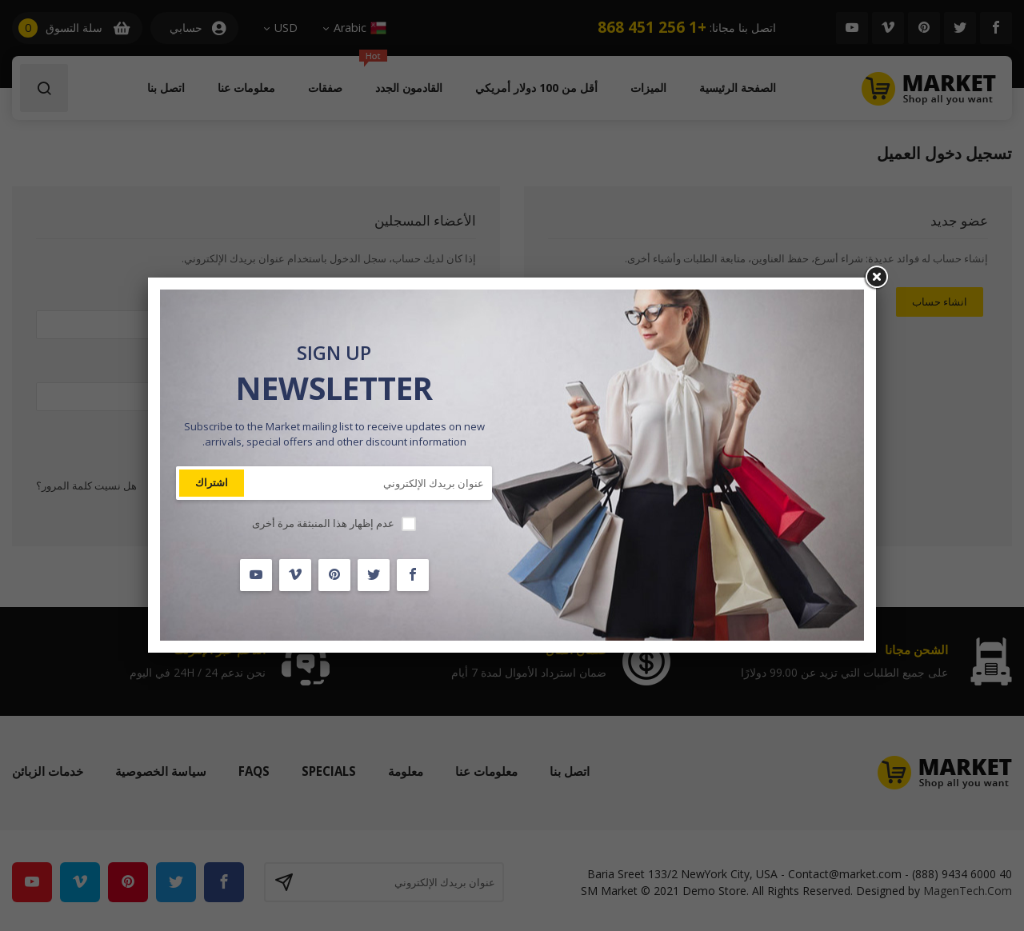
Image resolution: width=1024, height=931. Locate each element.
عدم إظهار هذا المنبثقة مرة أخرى (323, 523)
